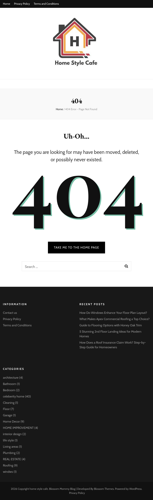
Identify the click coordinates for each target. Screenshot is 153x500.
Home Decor (11, 421)
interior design (12, 434)
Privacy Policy (22, 3)
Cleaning (8, 403)
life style (8, 440)
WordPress (135, 489)
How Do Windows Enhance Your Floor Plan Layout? (113, 313)
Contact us (10, 313)
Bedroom (9, 390)
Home (6, 3)
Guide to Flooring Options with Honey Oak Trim (110, 325)
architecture (10, 377)
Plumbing (9, 453)
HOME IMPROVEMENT (18, 428)
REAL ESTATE (12, 459)
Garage (7, 415)
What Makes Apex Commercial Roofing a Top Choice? (114, 319)
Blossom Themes (104, 489)
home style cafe (39, 489)
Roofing (8, 465)
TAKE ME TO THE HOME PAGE (76, 247)
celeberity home (13, 396)
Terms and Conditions (46, 3)
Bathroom (9, 384)
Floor (6, 409)
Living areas (10, 446)
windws (8, 472)
